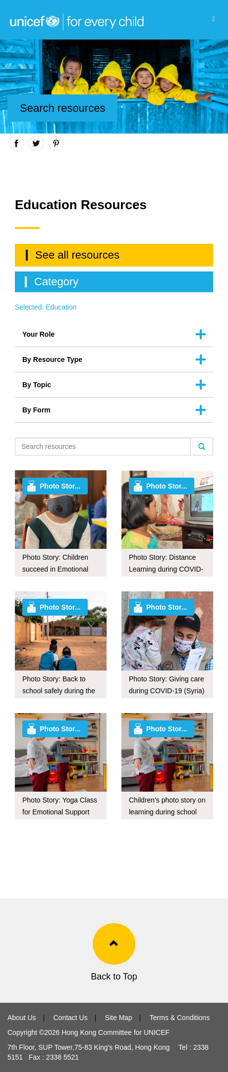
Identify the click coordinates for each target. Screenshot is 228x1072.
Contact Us (70, 1018)
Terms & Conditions (180, 1018)
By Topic (36, 385)
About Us (21, 1018)
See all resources (77, 255)
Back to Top (114, 977)
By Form (36, 410)
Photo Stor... (60, 486)
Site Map (118, 1018)
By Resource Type (52, 359)
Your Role (38, 334)
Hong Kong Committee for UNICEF (114, 1032)
